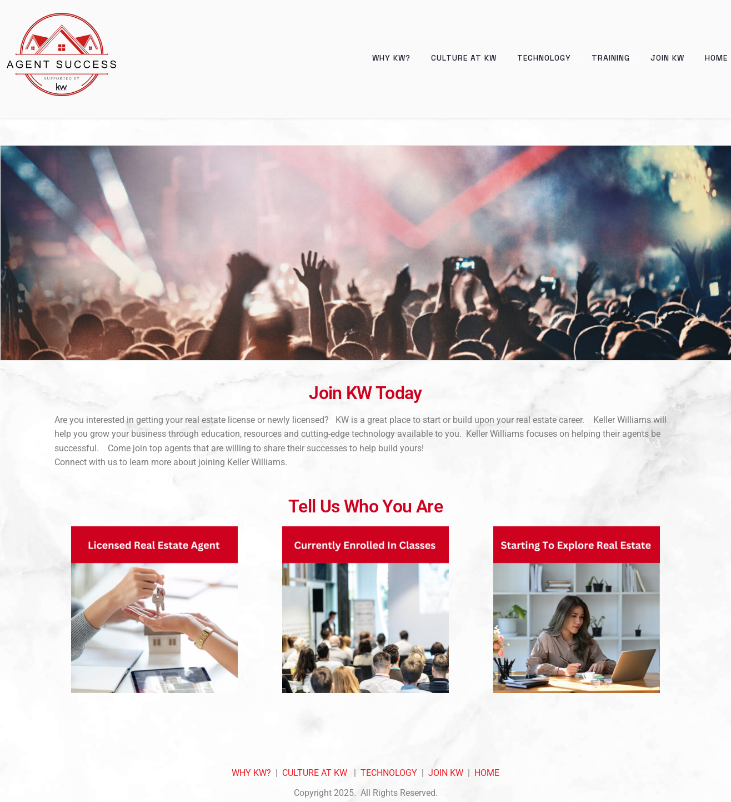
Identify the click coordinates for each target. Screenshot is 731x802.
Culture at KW (464, 58)
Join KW (667, 58)
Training (611, 58)
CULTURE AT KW (314, 773)
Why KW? (391, 58)
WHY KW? (251, 773)
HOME (486, 773)
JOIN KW (445, 773)
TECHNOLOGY (389, 773)
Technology (544, 58)
